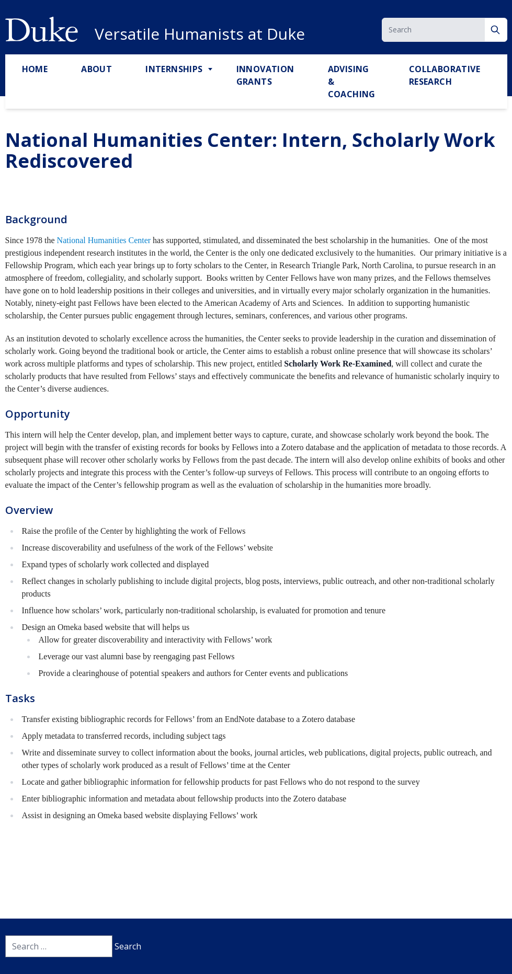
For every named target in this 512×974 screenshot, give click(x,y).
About (96, 69)
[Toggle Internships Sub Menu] (211, 69)
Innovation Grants (265, 75)
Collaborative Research (444, 75)
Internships (173, 69)
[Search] (496, 29)
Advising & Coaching (352, 81)
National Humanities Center (104, 240)
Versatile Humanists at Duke (200, 34)
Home (35, 69)
